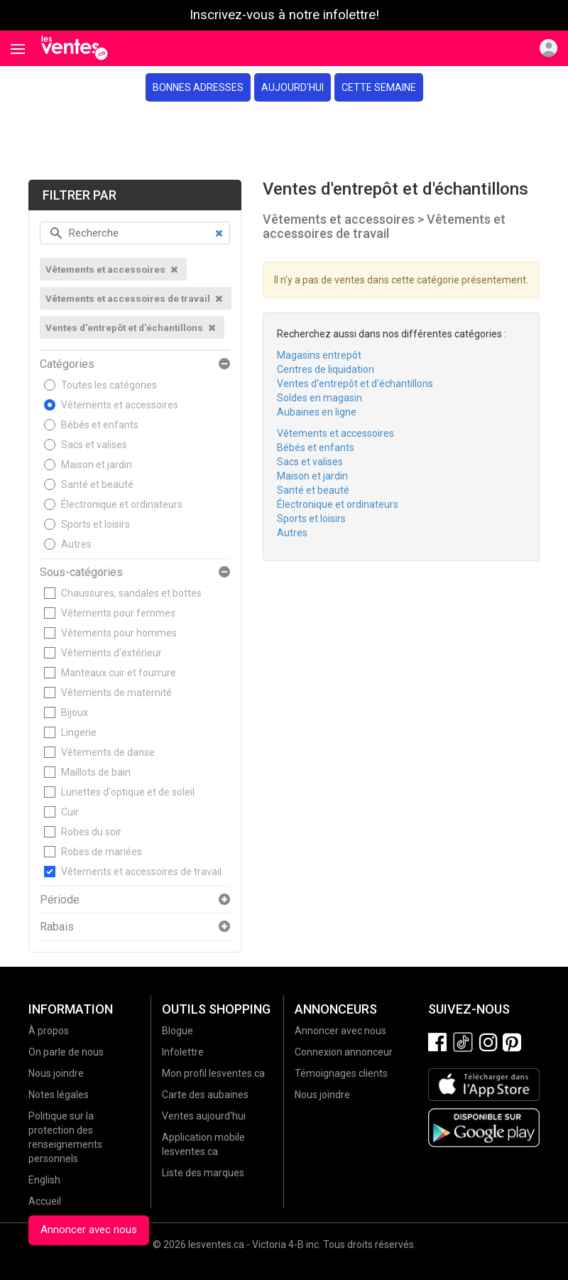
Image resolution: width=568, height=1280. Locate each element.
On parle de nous (66, 1052)
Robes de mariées (101, 851)
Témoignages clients (341, 1073)
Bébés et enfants (99, 424)
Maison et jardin (96, 464)
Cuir (70, 812)
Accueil (44, 1201)
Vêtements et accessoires (119, 405)
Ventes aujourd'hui (204, 1116)
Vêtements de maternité (116, 692)
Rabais (57, 927)
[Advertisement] (284, 141)
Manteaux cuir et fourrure (118, 672)
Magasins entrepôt (319, 355)
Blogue (177, 1030)
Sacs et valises (94, 444)
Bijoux (74, 712)
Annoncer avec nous (88, 1229)
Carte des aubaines (205, 1094)
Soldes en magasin (319, 397)
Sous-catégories (81, 572)
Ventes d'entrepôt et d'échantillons (355, 383)
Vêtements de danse (108, 752)
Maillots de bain (96, 772)
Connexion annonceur (344, 1052)
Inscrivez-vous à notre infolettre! (284, 15)
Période (60, 900)
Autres (76, 544)
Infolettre (183, 1052)
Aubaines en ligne (316, 412)
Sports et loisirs (95, 524)
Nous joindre (56, 1073)
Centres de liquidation (325, 369)
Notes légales (58, 1094)
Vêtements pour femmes (118, 613)
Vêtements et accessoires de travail (141, 871)
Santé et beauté (97, 484)
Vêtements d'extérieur (111, 652)
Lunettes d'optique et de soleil (128, 792)
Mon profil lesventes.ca (213, 1073)
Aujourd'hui (292, 87)
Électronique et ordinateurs (121, 504)
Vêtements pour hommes (119, 633)
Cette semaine (379, 87)
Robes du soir (91, 831)
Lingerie (79, 732)
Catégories (67, 364)
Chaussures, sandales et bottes (131, 593)
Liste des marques (203, 1172)
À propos (48, 1030)
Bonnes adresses (198, 87)
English (44, 1180)
